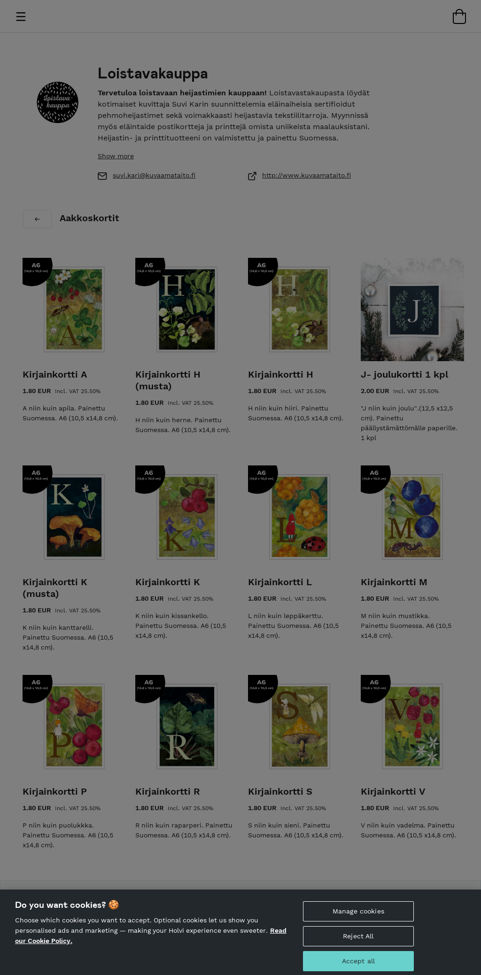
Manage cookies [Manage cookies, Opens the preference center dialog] (358, 920)
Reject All (358, 945)
